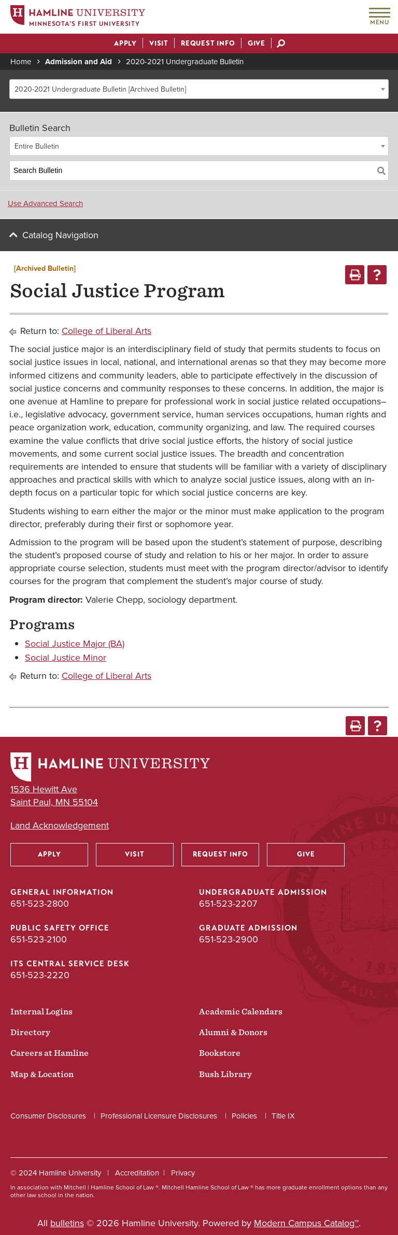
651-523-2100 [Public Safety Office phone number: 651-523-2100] (38, 939)
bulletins (67, 1223)
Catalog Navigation (60, 235)
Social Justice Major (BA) (74, 643)
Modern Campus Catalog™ (306, 1223)
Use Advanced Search (45, 203)
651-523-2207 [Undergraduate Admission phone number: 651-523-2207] (228, 903)
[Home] (77, 17)
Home (20, 61)
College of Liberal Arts (106, 331)
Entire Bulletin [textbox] (37, 146)
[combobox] (199, 89)
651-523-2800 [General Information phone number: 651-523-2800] (39, 903)
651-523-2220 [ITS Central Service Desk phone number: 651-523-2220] (39, 975)
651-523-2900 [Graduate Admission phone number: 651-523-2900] (228, 939)
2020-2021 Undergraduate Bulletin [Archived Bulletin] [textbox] (100, 89)
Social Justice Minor (65, 657)
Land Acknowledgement (59, 825)
